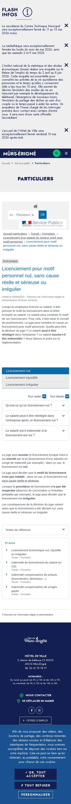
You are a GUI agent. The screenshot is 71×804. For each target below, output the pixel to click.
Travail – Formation (43, 233)
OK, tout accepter (35, 774)
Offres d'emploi (37, 720)
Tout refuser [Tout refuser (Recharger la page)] (35, 785)
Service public (22, 163)
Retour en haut (65, 622)
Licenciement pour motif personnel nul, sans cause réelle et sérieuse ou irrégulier (33, 245)
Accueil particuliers (15, 233)
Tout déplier (59, 396)
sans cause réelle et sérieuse (20, 480)
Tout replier (37, 396)
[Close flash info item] (66, 25)
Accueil (6, 163)
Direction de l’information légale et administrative (28, 614)
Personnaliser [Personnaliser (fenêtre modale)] (35, 795)
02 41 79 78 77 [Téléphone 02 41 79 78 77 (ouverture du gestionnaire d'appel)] (38, 668)
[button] (35, 405)
